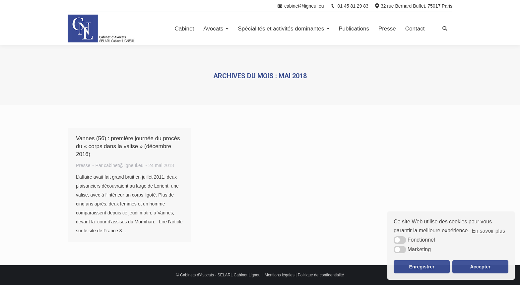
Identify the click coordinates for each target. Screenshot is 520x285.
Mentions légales (279, 275)
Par (120, 165)
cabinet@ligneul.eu (304, 6)
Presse (83, 165)
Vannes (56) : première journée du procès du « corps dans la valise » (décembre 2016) (128, 146)
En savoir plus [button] (488, 231)
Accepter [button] (480, 266)
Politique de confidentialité (321, 275)
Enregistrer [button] (421, 266)
